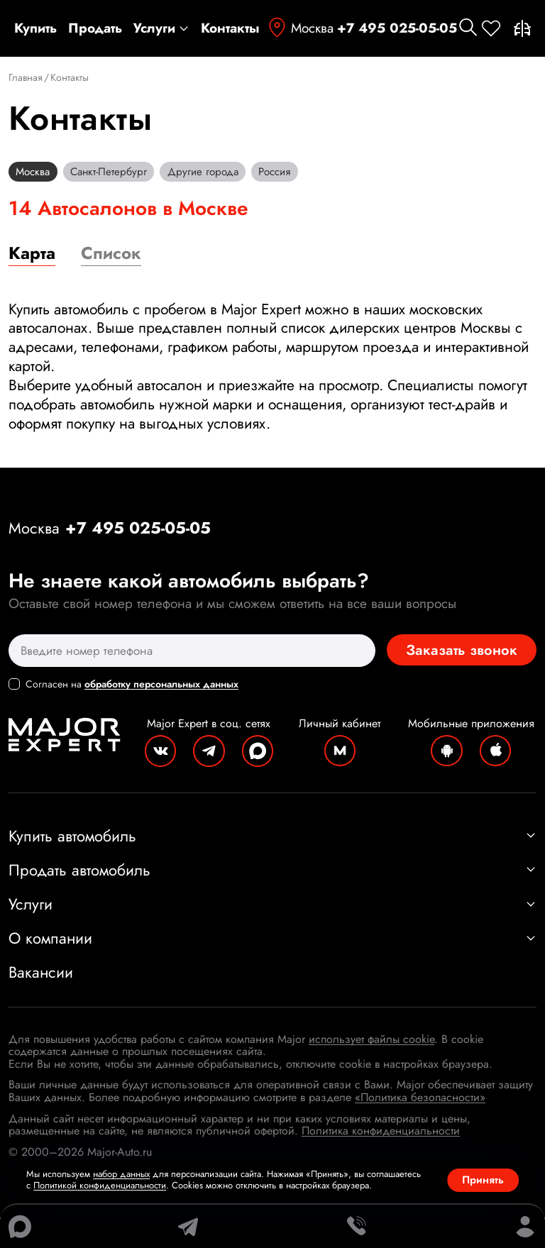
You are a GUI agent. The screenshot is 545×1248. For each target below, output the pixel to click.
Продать (95, 28)
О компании (272, 968)
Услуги (161, 28)
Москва (299, 28)
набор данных (121, 1174)
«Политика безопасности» (420, 1128)
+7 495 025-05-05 (397, 28)
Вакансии (41, 1002)
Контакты (230, 28)
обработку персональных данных (161, 694)
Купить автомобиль (272, 866)
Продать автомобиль (272, 900)
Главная (26, 77)
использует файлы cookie (371, 1069)
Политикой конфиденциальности (99, 1185)
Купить (35, 28)
